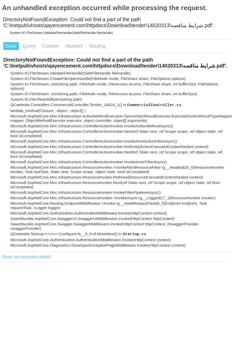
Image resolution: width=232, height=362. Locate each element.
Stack (11, 46)
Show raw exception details (26, 257)
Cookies (51, 46)
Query (30, 46)
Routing (97, 46)
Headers (74, 46)
